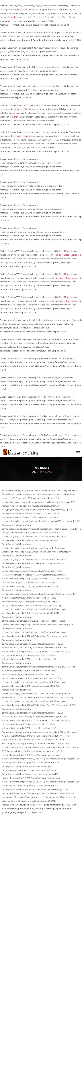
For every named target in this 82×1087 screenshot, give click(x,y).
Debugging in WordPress (56, 17)
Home (33, 471)
